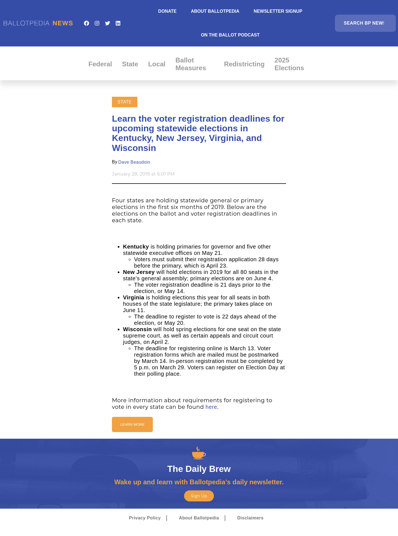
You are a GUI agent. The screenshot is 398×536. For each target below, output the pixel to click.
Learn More (132, 424)
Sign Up (199, 495)
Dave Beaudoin (134, 162)
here (211, 407)
